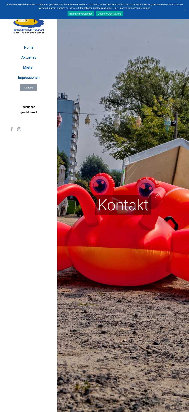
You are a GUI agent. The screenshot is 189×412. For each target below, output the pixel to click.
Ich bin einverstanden (80, 13)
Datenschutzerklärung (109, 13)
